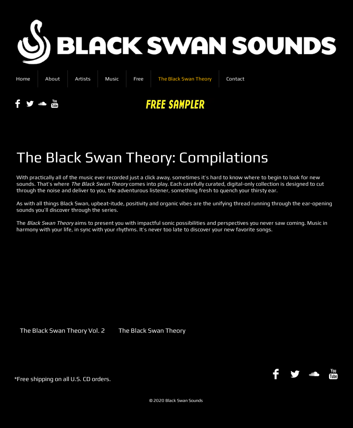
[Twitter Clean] (30, 103)
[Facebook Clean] (17, 103)
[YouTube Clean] (54, 103)
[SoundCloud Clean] (42, 103)
